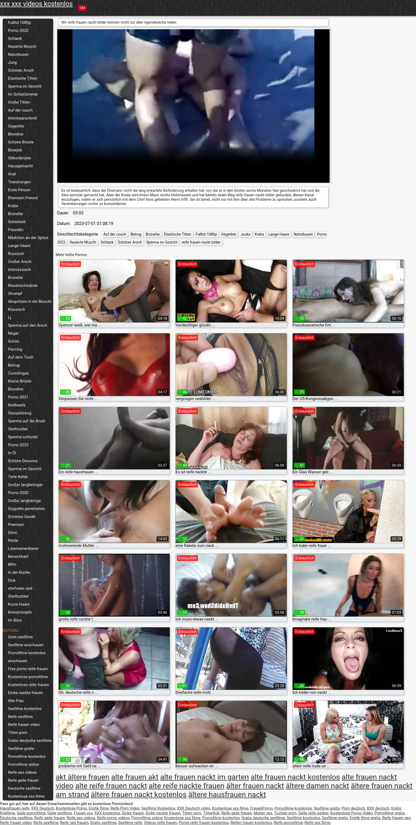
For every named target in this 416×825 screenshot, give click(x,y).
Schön (13, 341)
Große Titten (19, 102)
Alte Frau (16, 700)
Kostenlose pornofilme (28, 676)
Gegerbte (16, 126)
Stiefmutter (18, 429)
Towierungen (19, 182)
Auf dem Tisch (20, 357)
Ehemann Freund (23, 197)
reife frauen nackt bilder (201, 242)
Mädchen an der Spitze (28, 237)
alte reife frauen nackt (111, 785)
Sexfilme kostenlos (24, 708)
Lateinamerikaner (23, 548)
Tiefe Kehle (18, 476)
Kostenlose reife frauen (28, 684)
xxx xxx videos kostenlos (36, 4)
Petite (13, 540)
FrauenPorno (261, 808)
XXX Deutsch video (193, 808)
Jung (12, 62)
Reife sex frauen (74, 822)
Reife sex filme (317, 822)
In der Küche (19, 572)
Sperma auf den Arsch (27, 325)
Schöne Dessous (22, 460)
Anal (12, 174)
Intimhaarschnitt (22, 118)
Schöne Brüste (21, 142)
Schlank (15, 38)
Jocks (245, 234)
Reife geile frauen (23, 780)
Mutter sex (263, 813)
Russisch (16, 253)
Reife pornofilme (288, 822)
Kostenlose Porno (71, 808)
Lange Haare (19, 245)
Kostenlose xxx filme (26, 796)
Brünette (15, 213)
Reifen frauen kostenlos (251, 822)
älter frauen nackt (255, 785)
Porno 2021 (18, 397)
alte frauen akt (134, 777)
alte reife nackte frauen (186, 785)
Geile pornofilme (31, 813)
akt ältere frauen (82, 777)
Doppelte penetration (26, 508)
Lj (9, 317)
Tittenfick (211, 813)
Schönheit (17, 221)
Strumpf (15, 293)
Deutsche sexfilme (24, 788)
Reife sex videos (22, 772)
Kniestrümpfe (20, 612)
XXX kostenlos (107, 813)
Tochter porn (285, 813)
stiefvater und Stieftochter (20, 592)
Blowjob (15, 150)
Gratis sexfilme (103, 822)
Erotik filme (99, 808)
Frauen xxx (83, 813)
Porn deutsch (353, 808)
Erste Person (19, 190)
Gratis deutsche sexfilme (30, 740)
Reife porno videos (113, 817)
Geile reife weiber (313, 813)
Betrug (14, 365)
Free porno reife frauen (28, 668)
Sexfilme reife (130, 822)
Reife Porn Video (125, 808)
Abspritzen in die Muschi (29, 301)
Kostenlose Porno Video (351, 813)
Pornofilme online (23, 764)
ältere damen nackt (317, 785)
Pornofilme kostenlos (27, 756)
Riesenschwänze (23, 285)
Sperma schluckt (23, 437)
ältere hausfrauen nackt (227, 794)
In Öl (12, 452)
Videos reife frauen (160, 822)
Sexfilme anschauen (26, 645)
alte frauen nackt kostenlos (295, 777)
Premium (16, 524)
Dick (12, 580)
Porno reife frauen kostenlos (204, 822)
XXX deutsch (378, 808)
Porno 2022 (18, 30)
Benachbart (18, 556)
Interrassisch (19, 269)
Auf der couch (20, 110)
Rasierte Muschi (22, 46)
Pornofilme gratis (389, 813)
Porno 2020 (18, 492)
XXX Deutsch (42, 808)
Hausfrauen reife (14, 808)
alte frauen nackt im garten (204, 777)
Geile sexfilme (20, 637)
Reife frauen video (24, 724)
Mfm (12, 564)
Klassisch (16, 309)
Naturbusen (18, 54)
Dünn (12, 532)
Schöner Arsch (21, 70)
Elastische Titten (22, 78)
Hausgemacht (20, 166)
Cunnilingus (18, 373)
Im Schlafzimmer (23, 94)
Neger (13, 333)
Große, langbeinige (24, 500)
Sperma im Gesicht (25, 86)
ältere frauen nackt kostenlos (139, 794)
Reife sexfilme (20, 716)
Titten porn (17, 732)
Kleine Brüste (19, 381)
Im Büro (15, 620)
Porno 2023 (18, 445)
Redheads (16, 405)
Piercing (15, 349)
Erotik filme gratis (365, 817)
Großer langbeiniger (25, 484)
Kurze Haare (19, 604)
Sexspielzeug (19, 413)
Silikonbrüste (19, 158)
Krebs (13, 205)
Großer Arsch (19, 261)
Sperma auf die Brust (26, 421)
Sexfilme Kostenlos (158, 808)
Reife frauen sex (396, 817)
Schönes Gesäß (22, 516)
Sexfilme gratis (21, 748)
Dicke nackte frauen (25, 692)
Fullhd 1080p (19, 22)
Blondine (15, 134)
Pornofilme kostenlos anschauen (27, 656)
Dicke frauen (133, 813)
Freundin (15, 229)
